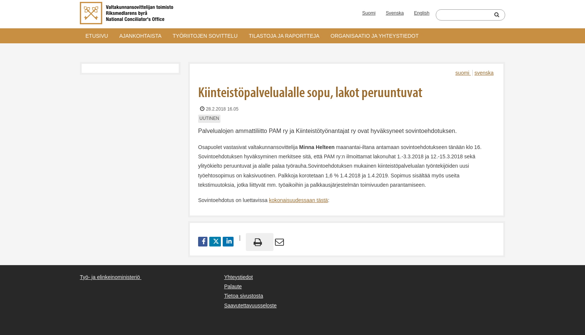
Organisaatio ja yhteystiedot (375, 36)
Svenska (395, 13)
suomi (463, 73)
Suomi (369, 13)
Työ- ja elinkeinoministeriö (110, 277)
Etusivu (96, 36)
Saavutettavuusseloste (250, 305)
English (421, 13)
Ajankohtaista (140, 36)
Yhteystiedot (238, 277)
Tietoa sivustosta (243, 296)
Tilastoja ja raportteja (284, 36)
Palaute (233, 286)
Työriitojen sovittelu (205, 36)
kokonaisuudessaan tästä (298, 200)
